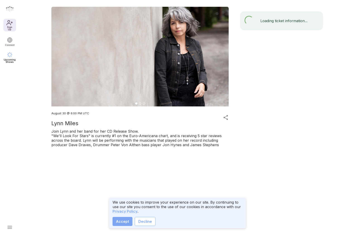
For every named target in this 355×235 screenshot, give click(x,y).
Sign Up (10, 25)
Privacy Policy (125, 211)
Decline (145, 221)
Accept (122, 221)
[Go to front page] (9, 8)
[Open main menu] (9, 227)
